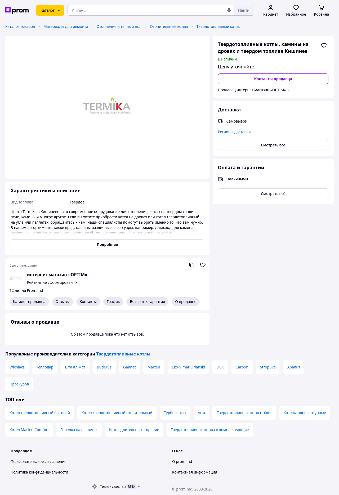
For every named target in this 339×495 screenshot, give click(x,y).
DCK (220, 367)
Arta (201, 412)
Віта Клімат (75, 367)
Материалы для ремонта (65, 26)
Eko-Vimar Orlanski (188, 367)
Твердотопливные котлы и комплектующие (210, 429)
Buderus (104, 367)
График (113, 301)
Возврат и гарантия (147, 301)
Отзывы (63, 301)
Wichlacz (17, 367)
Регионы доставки (234, 131)
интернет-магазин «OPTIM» (57, 274)
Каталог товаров (20, 26)
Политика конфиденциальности (39, 472)
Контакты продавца (273, 78)
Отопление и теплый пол (119, 26)
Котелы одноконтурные (305, 412)
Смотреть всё (273, 144)
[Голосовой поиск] (229, 10)
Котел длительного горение (134, 429)
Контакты (88, 301)
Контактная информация (194, 472)
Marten (154, 367)
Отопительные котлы (169, 26)
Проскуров (19, 384)
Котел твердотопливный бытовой (40, 412)
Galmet (129, 367)
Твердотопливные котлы (219, 26)
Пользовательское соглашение (38, 461)
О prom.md (182, 461)
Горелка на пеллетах (79, 429)
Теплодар (44, 367)
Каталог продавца (29, 301)
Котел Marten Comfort (29, 429)
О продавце (185, 301)
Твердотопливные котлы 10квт (244, 412)
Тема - (113, 486)
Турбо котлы (175, 412)
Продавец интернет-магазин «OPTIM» (252, 89)
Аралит (293, 367)
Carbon (242, 367)
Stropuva (268, 367)
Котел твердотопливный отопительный (117, 412)
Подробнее (107, 244)
